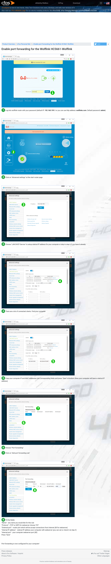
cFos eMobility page (18, 11)
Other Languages (103, 556)
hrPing (60, 3)
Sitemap (106, 551)
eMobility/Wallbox (41, 3)
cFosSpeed (6, 8)
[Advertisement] (55, 27)
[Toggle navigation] (101, 3)
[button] (100, 44)
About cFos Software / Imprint (12, 553)
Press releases (7, 551)
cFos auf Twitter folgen (100, 553)
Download (76, 3)
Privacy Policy (6, 556)
